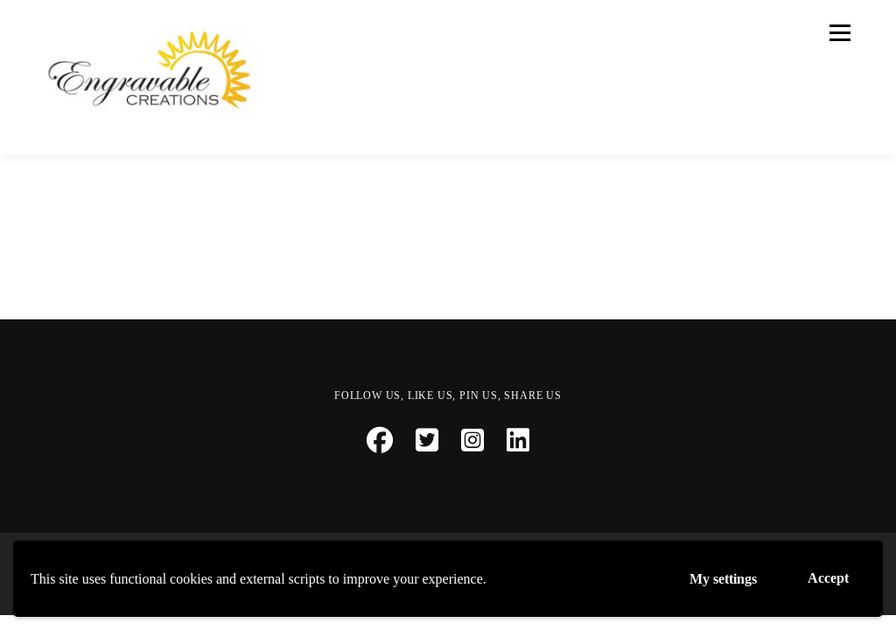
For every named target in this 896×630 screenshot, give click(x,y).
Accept (828, 578)
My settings (723, 578)
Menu (838, 32)
